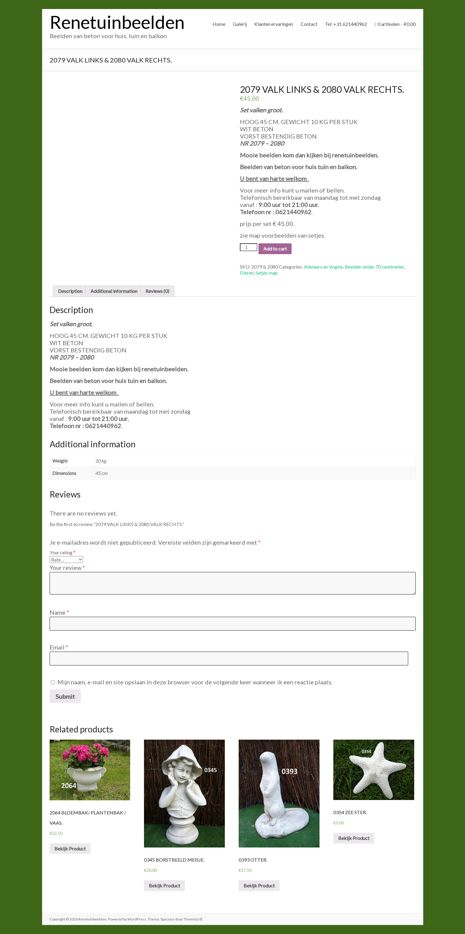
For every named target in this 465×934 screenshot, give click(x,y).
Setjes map (266, 272)
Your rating (62, 552)
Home (219, 24)
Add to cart (275, 248)
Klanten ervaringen (273, 24)
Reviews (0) (157, 291)
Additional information (113, 291)
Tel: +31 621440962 (346, 24)
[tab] (70, 291)
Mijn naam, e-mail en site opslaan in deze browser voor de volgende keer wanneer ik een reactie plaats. (194, 682)
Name (59, 612)
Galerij (240, 24)
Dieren (247, 272)
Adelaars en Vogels (323, 266)
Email (59, 647)
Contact (309, 24)
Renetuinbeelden (117, 22)
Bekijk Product (70, 848)
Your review (67, 567)
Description (70, 291)
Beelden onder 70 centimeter (374, 266)
